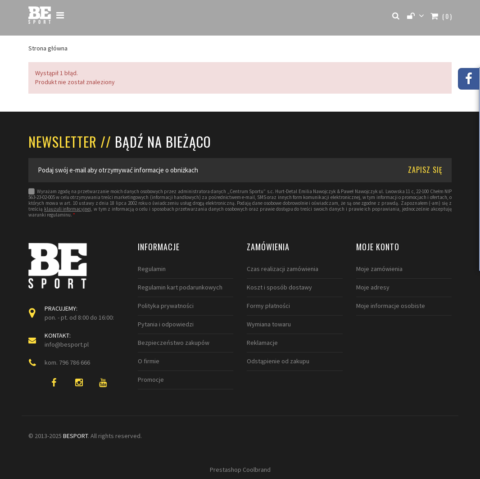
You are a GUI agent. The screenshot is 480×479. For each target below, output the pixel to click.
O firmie (148, 361)
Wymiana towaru (269, 324)
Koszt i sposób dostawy (279, 287)
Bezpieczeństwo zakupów (173, 343)
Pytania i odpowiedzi (166, 324)
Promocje (151, 379)
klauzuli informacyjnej (67, 209)
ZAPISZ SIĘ (425, 169)
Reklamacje (262, 343)
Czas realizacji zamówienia (282, 269)
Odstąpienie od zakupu (278, 361)
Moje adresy (372, 287)
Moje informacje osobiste (390, 306)
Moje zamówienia (379, 269)
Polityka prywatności (166, 306)
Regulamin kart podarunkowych (180, 287)
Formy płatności (268, 306)
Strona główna (48, 48)
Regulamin (152, 269)
